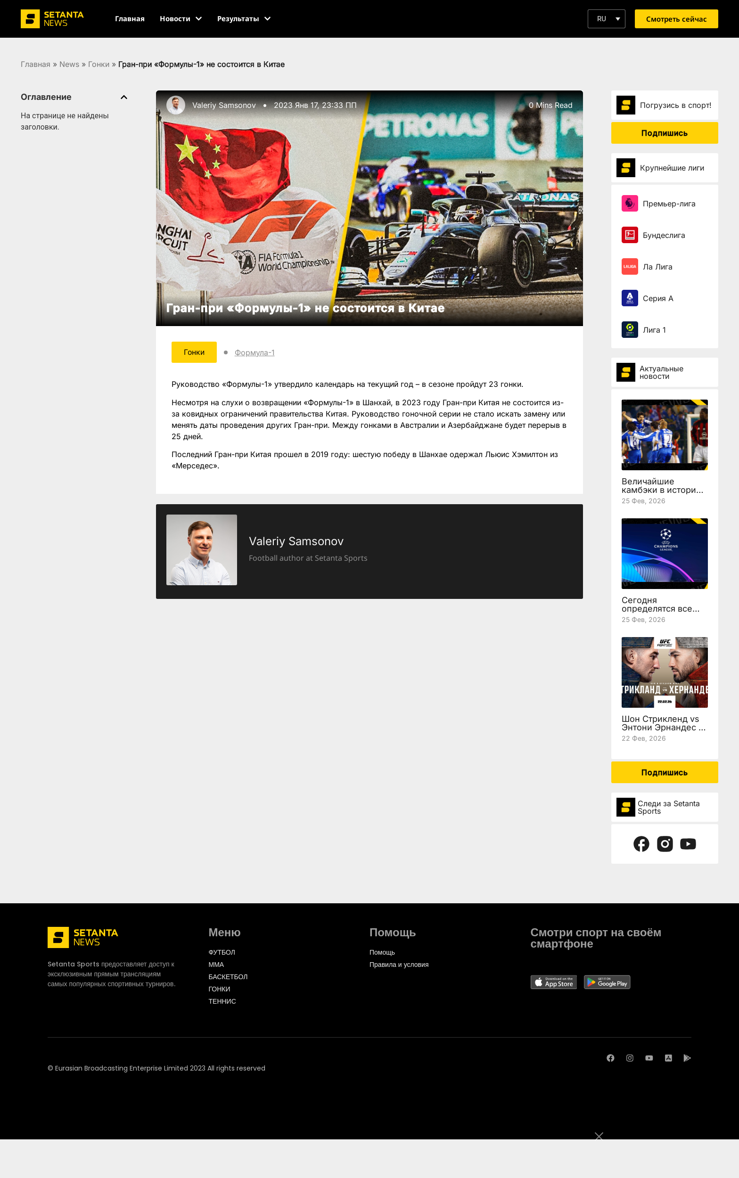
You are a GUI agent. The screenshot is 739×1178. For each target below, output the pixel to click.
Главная (35, 64)
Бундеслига (664, 235)
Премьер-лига (669, 203)
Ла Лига (658, 266)
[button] (606, 18)
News (69, 64)
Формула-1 (256, 352)
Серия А (658, 298)
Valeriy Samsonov (224, 105)
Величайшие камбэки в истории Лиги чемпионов (661, 489)
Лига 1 (654, 330)
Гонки (98, 64)
